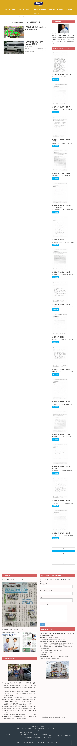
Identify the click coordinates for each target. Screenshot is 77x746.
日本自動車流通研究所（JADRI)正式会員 (51, 650)
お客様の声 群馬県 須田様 (61, 402)
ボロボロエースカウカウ (32, 742)
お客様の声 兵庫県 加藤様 (61, 107)
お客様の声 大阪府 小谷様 (61, 304)
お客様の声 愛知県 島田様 (61, 533)
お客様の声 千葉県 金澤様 (61, 369)
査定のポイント (28, 734)
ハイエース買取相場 (10, 9)
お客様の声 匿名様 (58, 239)
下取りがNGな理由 (17, 734)
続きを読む (55, 79)
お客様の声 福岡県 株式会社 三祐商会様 (63, 467)
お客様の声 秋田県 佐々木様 (61, 74)
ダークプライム (32, 728)
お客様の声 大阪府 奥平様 (61, 500)
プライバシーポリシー (54, 742)
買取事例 (52, 9)
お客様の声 (60, 9)
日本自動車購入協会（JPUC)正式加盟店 (51, 646)
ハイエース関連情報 (24, 9)
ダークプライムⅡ (21, 728)
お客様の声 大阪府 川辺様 (61, 272)
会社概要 (69, 9)
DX (58, 728)
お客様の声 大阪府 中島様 (61, 173)
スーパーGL (41, 728)
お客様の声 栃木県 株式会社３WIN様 (62, 140)
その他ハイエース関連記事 (40, 734)
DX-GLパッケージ (50, 728)
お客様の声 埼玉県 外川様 (61, 434)
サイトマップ (38, 13)
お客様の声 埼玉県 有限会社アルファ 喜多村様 (63, 206)
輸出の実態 (7, 734)
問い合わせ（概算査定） (39, 9)
